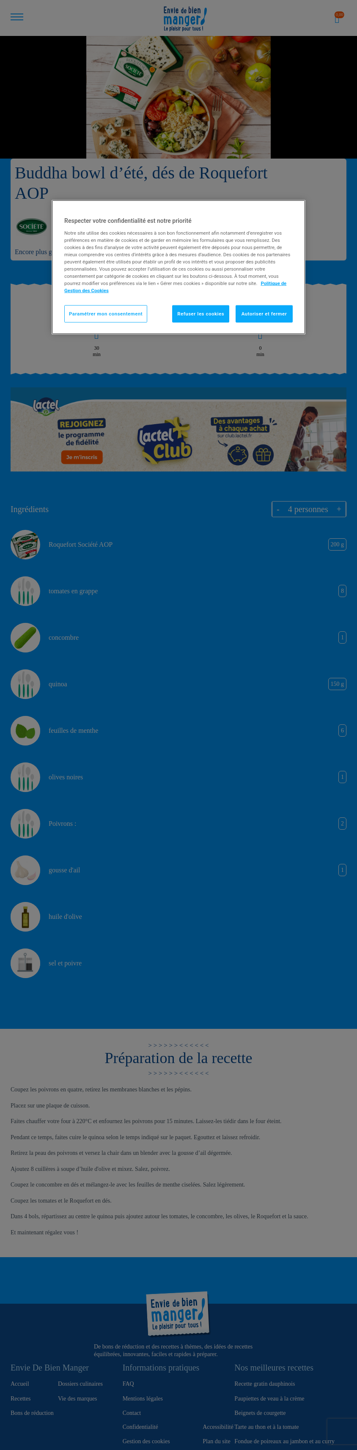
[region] (178, 267)
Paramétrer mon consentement (106, 313)
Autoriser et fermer (264, 313)
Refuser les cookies (200, 313)
